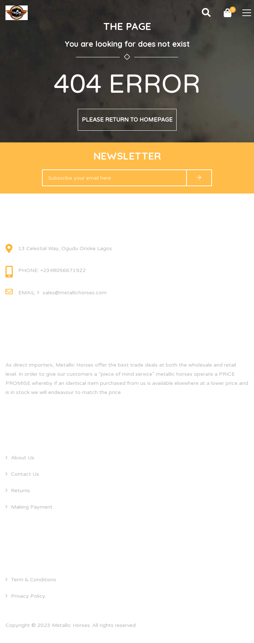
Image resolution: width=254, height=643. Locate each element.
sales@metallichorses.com (75, 293)
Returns (20, 490)
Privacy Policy (28, 596)
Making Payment (32, 507)
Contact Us (25, 474)
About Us (22, 458)
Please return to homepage (127, 119)
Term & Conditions (33, 580)
